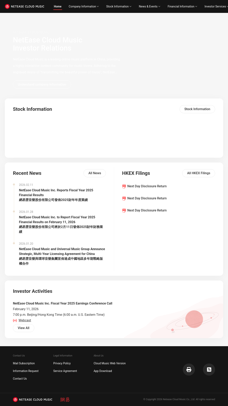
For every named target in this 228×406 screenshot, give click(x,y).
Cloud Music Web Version (110, 363)
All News (94, 173)
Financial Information (182, 6)
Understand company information (42, 84)
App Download (103, 371)
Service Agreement (65, 371)
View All (23, 328)
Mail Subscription (24, 363)
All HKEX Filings (198, 173)
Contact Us (20, 378)
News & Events (149, 6)
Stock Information (119, 6)
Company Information (84, 6)
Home (58, 6)
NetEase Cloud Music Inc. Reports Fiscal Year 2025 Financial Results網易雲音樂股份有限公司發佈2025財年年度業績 (56, 195)
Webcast (22, 320)
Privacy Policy (62, 363)
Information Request (26, 371)
